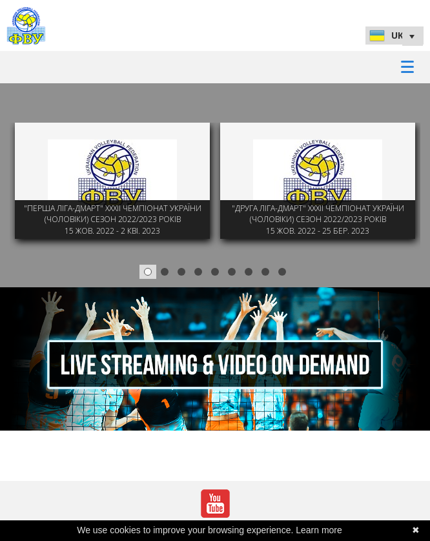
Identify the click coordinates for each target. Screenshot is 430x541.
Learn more (319, 530)
